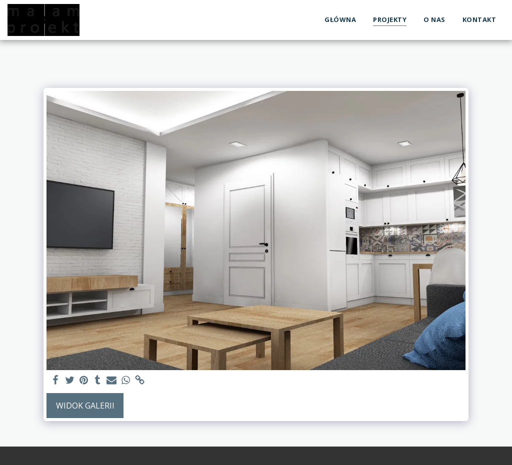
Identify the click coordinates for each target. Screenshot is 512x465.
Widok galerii (85, 405)
